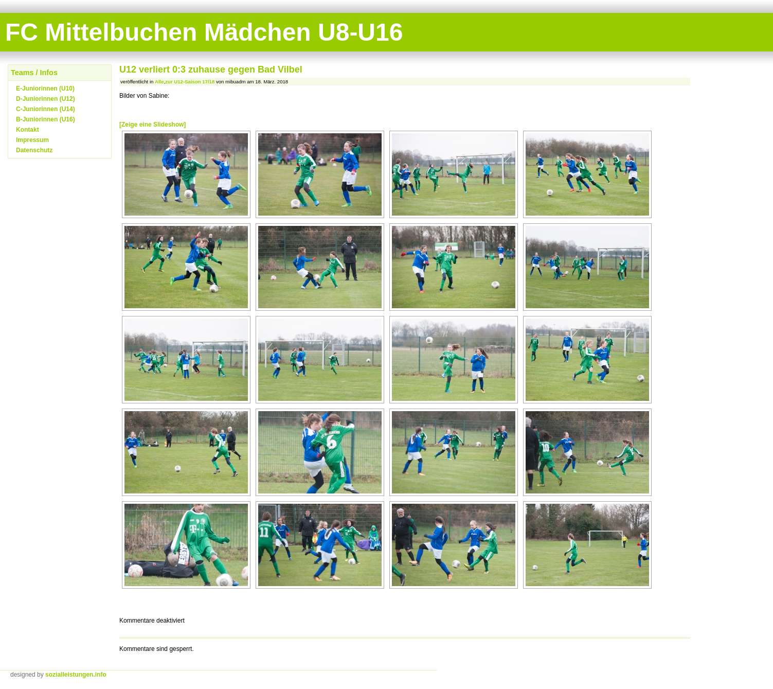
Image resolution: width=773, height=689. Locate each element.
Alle (159, 81)
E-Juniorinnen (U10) (45, 88)
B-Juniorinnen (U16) (45, 119)
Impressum (32, 140)
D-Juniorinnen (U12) (45, 98)
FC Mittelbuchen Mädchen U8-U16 (204, 32)
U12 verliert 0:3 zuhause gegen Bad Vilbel (210, 69)
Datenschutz (34, 150)
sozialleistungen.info (75, 674)
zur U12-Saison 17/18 (189, 81)
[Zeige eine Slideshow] (152, 124)
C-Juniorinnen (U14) (45, 109)
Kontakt (27, 129)
